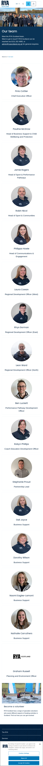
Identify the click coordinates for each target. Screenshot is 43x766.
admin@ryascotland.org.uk (12, 44)
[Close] (40, 744)
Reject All (24, 758)
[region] (21, 753)
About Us (4, 56)
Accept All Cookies (24, 763)
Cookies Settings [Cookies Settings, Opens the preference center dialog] (24, 753)
